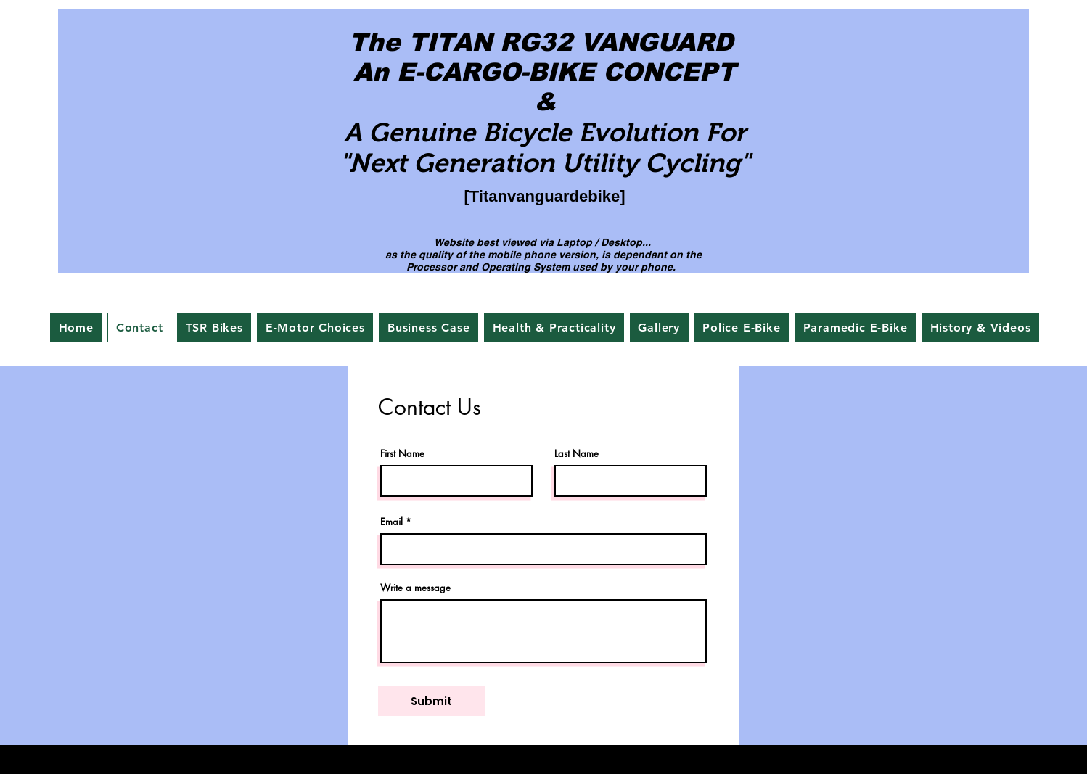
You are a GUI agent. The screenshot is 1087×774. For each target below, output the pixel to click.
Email (391, 522)
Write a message (415, 588)
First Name (402, 453)
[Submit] (431, 701)
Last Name (576, 453)
